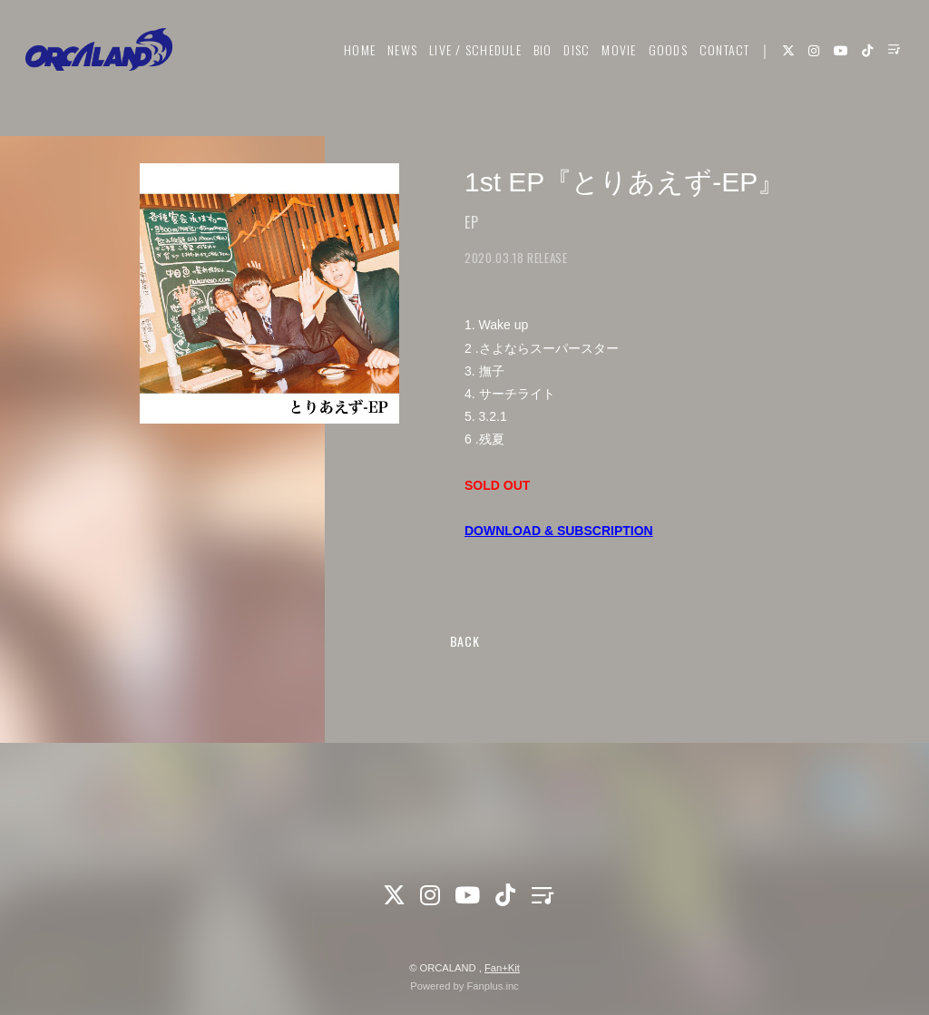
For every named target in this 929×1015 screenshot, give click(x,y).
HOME (351, 69)
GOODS (658, 69)
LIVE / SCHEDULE (466, 69)
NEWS (393, 69)
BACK (465, 640)
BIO (533, 69)
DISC (567, 69)
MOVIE (609, 69)
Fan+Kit (502, 967)
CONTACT (715, 69)
